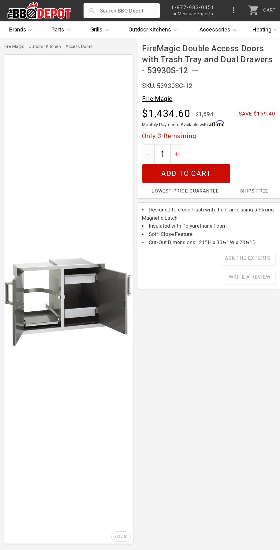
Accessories (220, 29)
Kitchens (154, 29)
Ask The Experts (248, 239)
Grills (101, 29)
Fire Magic (157, 98)
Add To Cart (231, 154)
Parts (62, 29)
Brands (22, 29)
